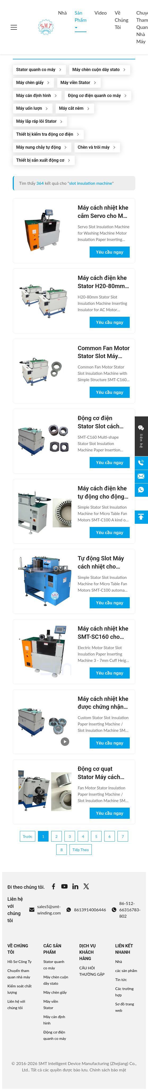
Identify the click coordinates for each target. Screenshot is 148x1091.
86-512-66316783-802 (126, 909)
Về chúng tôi (121, 20)
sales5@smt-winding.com (45, 909)
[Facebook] (53, 887)
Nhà (62, 13)
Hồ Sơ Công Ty (19, 961)
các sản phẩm (126, 970)
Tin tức (121, 979)
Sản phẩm (81, 16)
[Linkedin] (75, 887)
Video (100, 13)
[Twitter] (86, 887)
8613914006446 (86, 909)
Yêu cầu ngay (109, 252)
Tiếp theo (80, 849)
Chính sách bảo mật (107, 1069)
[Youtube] (64, 887)
